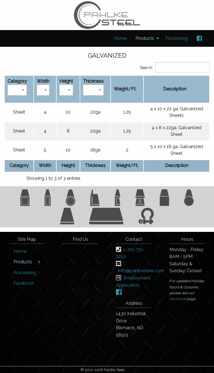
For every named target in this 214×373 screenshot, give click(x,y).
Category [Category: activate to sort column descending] (17, 86)
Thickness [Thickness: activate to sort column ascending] (93, 86)
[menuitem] (120, 38)
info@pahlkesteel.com (141, 270)
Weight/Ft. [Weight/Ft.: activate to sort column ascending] (125, 89)
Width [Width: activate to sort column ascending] (43, 86)
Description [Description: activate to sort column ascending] (174, 89)
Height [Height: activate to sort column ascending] (66, 86)
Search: (175, 67)
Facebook (177, 298)
